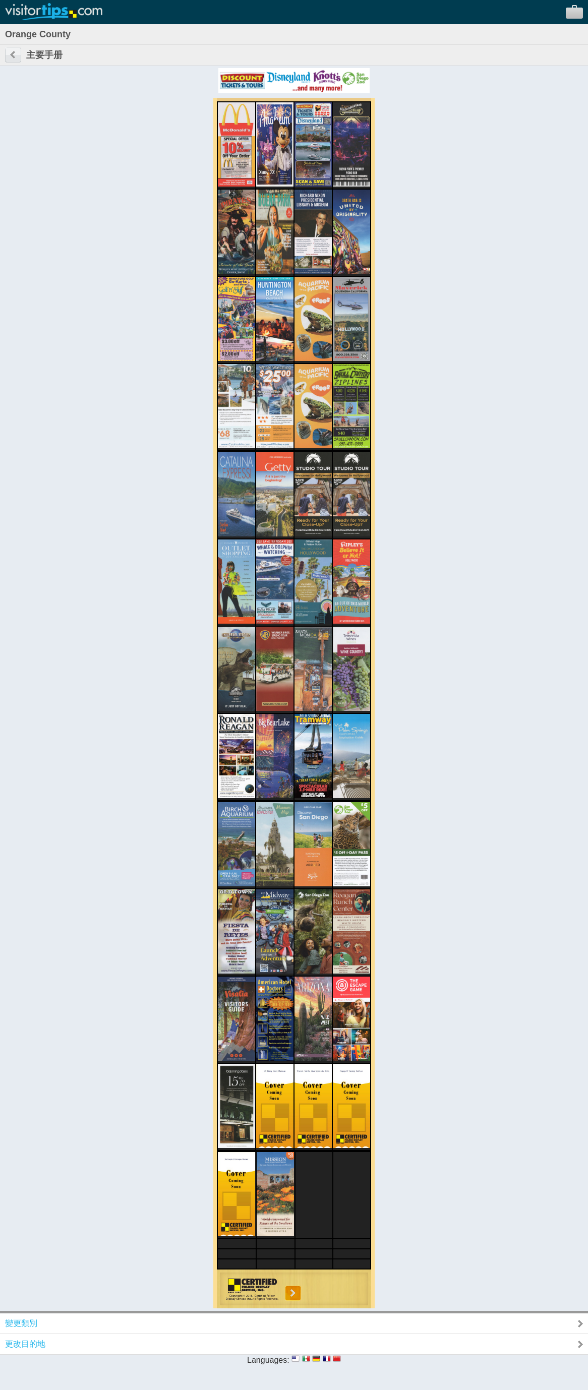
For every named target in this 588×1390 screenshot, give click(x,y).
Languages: (268, 1360)
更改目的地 (25, 1344)
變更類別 (21, 1323)
